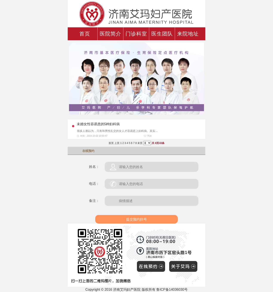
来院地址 (188, 34)
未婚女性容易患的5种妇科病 (98, 124)
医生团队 (162, 34)
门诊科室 (136, 34)
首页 (84, 34)
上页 (117, 143)
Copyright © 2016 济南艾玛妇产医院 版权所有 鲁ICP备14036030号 (136, 289)
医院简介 (110, 34)
